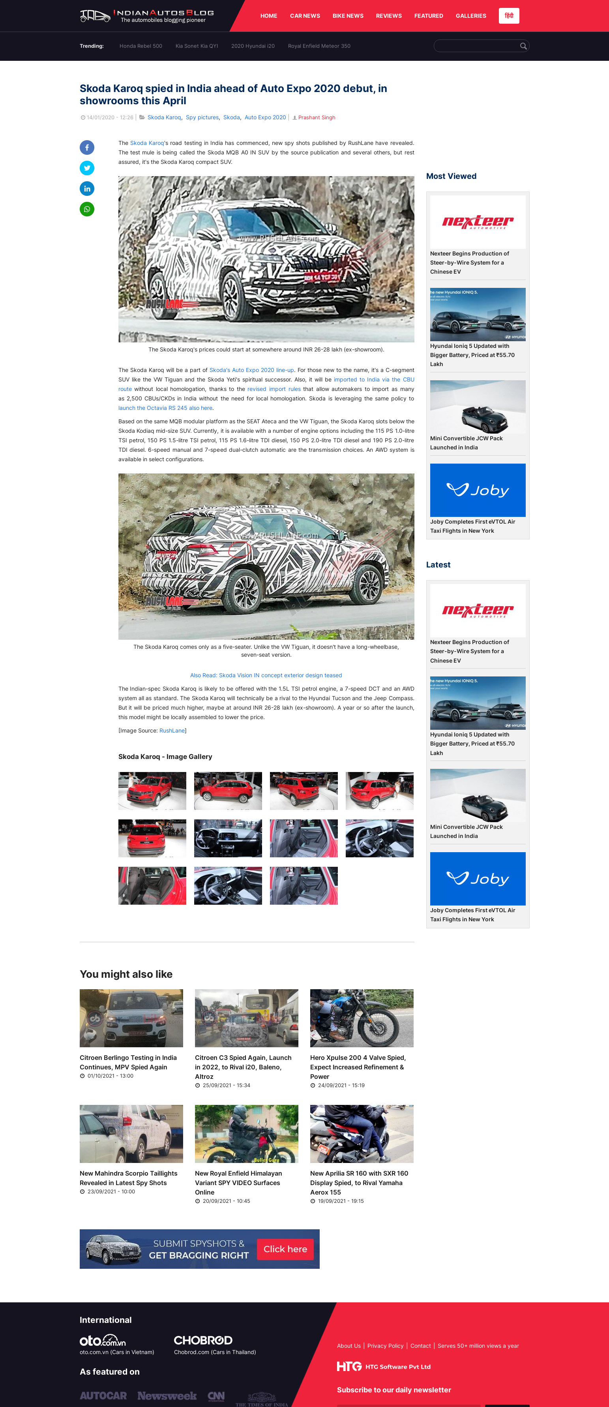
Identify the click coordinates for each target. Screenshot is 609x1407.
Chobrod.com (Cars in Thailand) (215, 1352)
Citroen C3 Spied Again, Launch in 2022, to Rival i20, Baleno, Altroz (243, 1067)
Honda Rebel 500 (141, 46)
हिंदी (509, 15)
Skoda (231, 117)
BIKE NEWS (348, 15)
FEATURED (428, 15)
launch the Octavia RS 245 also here (165, 407)
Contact (420, 1345)
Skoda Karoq (164, 117)
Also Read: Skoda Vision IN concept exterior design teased (266, 675)
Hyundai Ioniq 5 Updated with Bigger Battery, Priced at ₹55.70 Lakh (472, 355)
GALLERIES (471, 15)
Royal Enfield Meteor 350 (319, 46)
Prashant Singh (313, 117)
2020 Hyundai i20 (253, 46)
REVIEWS (389, 15)
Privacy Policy (385, 1345)
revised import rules (273, 388)
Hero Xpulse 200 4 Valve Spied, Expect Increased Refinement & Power (358, 1067)
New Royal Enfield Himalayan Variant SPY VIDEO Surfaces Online (238, 1182)
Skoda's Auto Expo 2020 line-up (252, 369)
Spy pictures (202, 117)
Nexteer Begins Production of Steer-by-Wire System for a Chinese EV (469, 262)
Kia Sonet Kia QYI (197, 46)
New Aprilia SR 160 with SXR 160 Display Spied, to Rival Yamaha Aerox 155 (359, 1182)
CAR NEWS (305, 15)
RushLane (171, 730)
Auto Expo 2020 (265, 117)
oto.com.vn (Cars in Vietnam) (117, 1352)
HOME (268, 15)
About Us (349, 1345)
